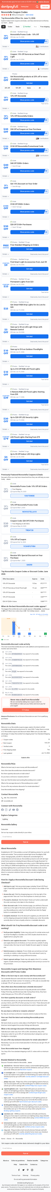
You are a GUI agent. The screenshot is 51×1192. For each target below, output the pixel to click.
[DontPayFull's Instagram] (32, 1169)
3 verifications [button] (41, 139)
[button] (37, 7)
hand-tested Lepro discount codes (30, 1101)
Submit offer (25, 757)
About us (6, 1160)
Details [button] (6, 47)
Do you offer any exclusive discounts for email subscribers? (20, 785)
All (3, 26)
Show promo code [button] (27, 41)
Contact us (33, 1164)
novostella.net (7, 800)
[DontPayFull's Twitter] (23, 1169)
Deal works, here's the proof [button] (39, 254)
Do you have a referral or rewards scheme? (15, 776)
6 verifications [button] (41, 156)
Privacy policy (35, 1174)
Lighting (5, 818)
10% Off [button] (18, 88)
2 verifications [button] (41, 47)
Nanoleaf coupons (26, 1069)
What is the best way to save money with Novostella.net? (19, 766)
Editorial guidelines (18, 1160)
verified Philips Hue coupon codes (35, 1085)
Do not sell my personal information (25, 1178)
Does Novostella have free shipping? (13, 789)
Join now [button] (45, 6)
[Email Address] (25, 836)
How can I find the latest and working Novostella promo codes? (21, 779)
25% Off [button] (7, 88)
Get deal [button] (29, 249)
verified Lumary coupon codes (34, 1126)
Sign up (25, 841)
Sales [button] (29, 88)
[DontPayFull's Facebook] (19, 1169)
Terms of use (16, 1174)
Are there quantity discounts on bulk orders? (15, 773)
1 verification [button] (43, 69)
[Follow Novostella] (25, 709)
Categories (44, 1160)
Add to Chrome (44, 2)
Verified (26, 26)
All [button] (40, 88)
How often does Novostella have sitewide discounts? (18, 770)
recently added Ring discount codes (30, 1133)
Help (15, 1164)
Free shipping (45, 26)
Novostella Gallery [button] (9, 824)
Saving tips (24, 6)
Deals (18, 26)
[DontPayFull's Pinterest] (28, 1169)
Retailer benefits (32, 1160)
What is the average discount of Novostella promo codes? (19, 782)
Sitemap (25, 1174)
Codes (10, 26)
